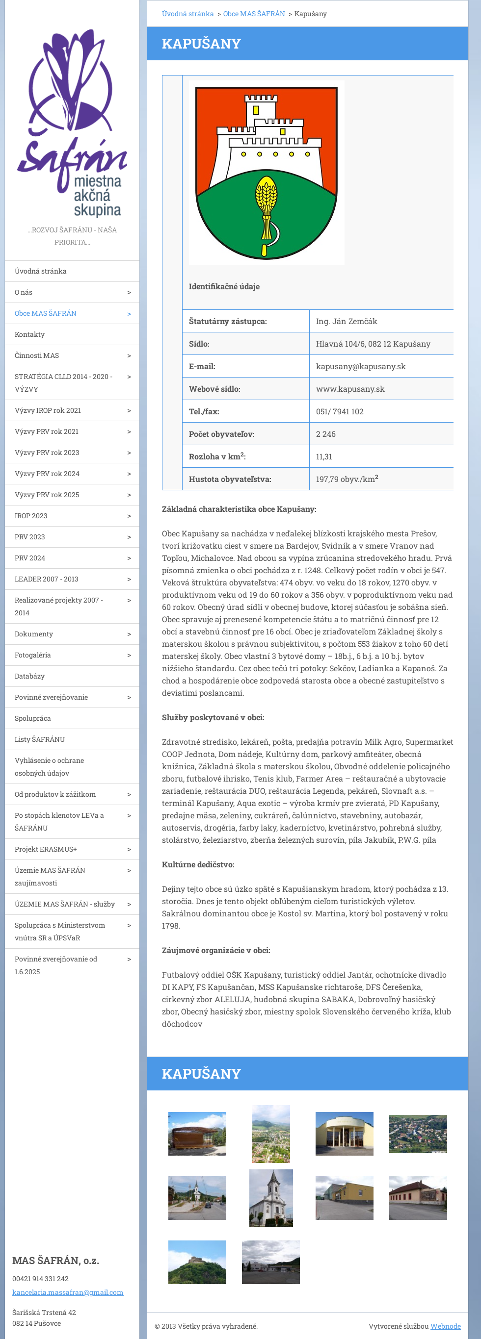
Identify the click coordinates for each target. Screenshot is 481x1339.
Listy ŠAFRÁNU (40, 739)
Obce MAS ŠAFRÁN (46, 313)
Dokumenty (34, 633)
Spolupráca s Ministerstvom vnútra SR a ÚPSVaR (60, 931)
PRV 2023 (30, 536)
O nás (23, 292)
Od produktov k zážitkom (55, 794)
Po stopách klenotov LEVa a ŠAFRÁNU (59, 821)
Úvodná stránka (41, 271)
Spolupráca (33, 718)
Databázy (30, 676)
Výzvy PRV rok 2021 (47, 431)
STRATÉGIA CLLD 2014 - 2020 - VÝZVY (63, 383)
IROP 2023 (31, 515)
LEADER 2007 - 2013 (47, 578)
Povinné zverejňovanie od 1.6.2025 (56, 965)
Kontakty (30, 334)
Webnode (445, 1326)
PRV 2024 (30, 557)
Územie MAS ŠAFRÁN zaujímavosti (50, 876)
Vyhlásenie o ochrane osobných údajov (49, 767)
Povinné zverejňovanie (51, 697)
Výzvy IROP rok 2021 (48, 410)
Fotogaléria (33, 654)
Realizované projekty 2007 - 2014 (59, 606)
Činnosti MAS (37, 355)
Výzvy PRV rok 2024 (47, 473)
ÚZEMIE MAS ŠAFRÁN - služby (65, 904)
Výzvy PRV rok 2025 (47, 494)
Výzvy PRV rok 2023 (47, 452)
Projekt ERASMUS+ (46, 849)
